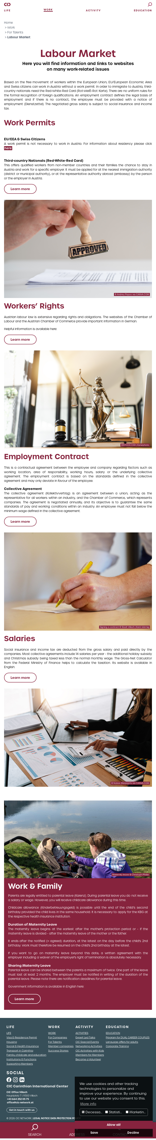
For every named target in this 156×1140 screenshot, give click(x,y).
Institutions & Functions (21, 1059)
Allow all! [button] (114, 1125)
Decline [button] (133, 1133)
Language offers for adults (122, 1041)
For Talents (15, 32)
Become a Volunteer (88, 1059)
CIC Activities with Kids (90, 1050)
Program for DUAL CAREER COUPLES (128, 1037)
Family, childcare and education (26, 1054)
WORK (52, 1033)
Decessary (93, 1112)
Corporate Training (117, 1046)
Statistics (114, 1112)
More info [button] (88, 1104)
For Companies (57, 1037)
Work (11, 27)
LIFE (8, 1033)
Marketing (136, 1112)
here (8, 148)
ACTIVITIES (82, 1033)
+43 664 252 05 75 (18, 1099)
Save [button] (94, 1133)
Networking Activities (89, 1046)
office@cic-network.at (20, 1102)
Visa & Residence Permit (21, 1037)
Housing (11, 1041)
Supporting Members (19, 1063)
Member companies (61, 1046)
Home (8, 22)
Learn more (20, 189)
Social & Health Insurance (22, 1046)
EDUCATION (113, 1033)
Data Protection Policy (65, 1118)
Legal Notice (41, 1118)
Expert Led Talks (85, 1037)
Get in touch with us (22, 1110)
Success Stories (58, 1050)
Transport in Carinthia (19, 1050)
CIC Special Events (87, 1041)
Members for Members (90, 1054)
